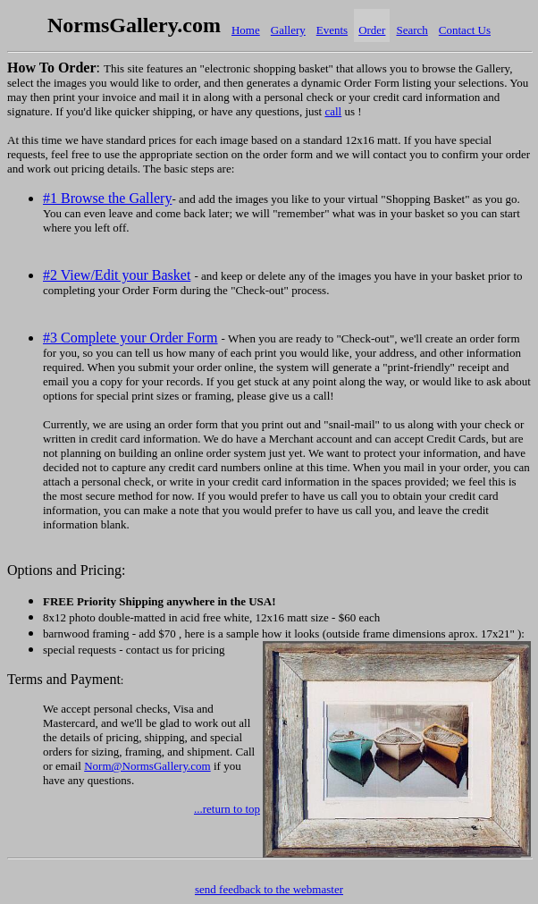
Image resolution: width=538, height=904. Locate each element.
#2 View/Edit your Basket (116, 275)
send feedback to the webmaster (269, 889)
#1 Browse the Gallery (107, 198)
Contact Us (465, 30)
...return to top (227, 808)
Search (411, 30)
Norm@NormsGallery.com (147, 766)
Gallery (288, 30)
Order (371, 30)
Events (332, 30)
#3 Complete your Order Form (130, 337)
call (332, 111)
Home (245, 30)
